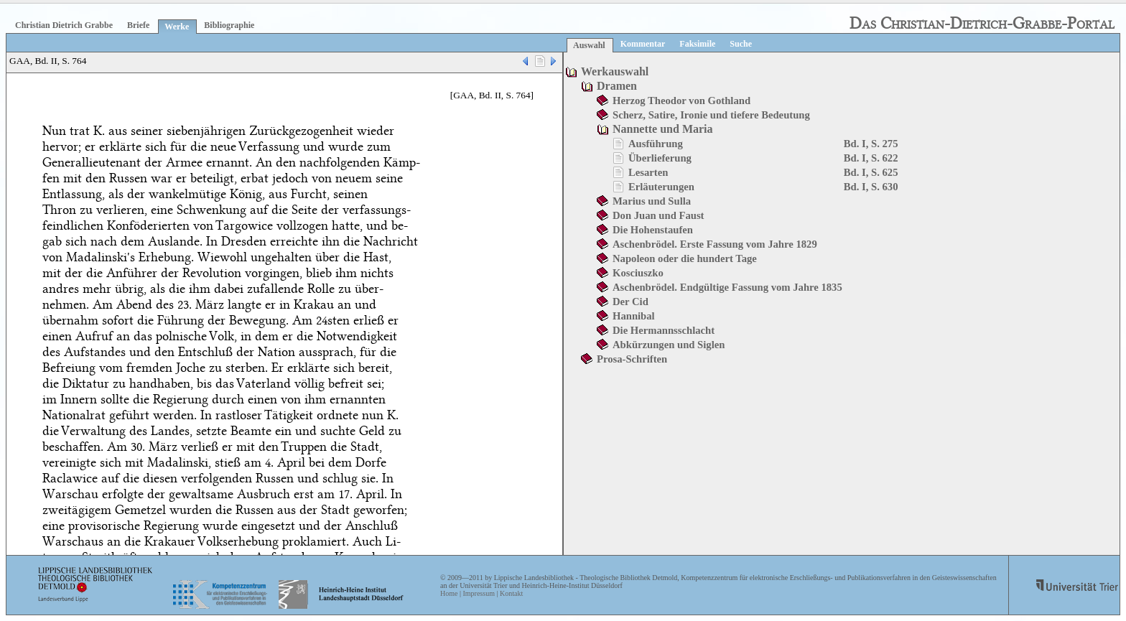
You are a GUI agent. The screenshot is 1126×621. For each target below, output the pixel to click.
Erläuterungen (661, 186)
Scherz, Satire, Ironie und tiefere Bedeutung (711, 115)
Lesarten (648, 172)
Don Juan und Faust (658, 215)
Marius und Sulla (652, 201)
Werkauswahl (614, 71)
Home (448, 593)
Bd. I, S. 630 (871, 186)
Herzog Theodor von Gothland (681, 100)
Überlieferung (660, 158)
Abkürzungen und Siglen (669, 344)
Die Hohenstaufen (653, 229)
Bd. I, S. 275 (871, 143)
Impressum (478, 593)
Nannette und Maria (663, 129)
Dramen (617, 86)
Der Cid (630, 301)
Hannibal (634, 316)
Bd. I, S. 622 (871, 158)
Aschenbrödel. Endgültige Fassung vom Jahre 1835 (727, 287)
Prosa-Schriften (632, 359)
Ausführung (655, 143)
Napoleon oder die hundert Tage (685, 258)
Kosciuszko (638, 273)
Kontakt (511, 593)
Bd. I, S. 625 (871, 172)
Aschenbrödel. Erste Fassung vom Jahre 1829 (715, 244)
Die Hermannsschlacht (664, 330)
